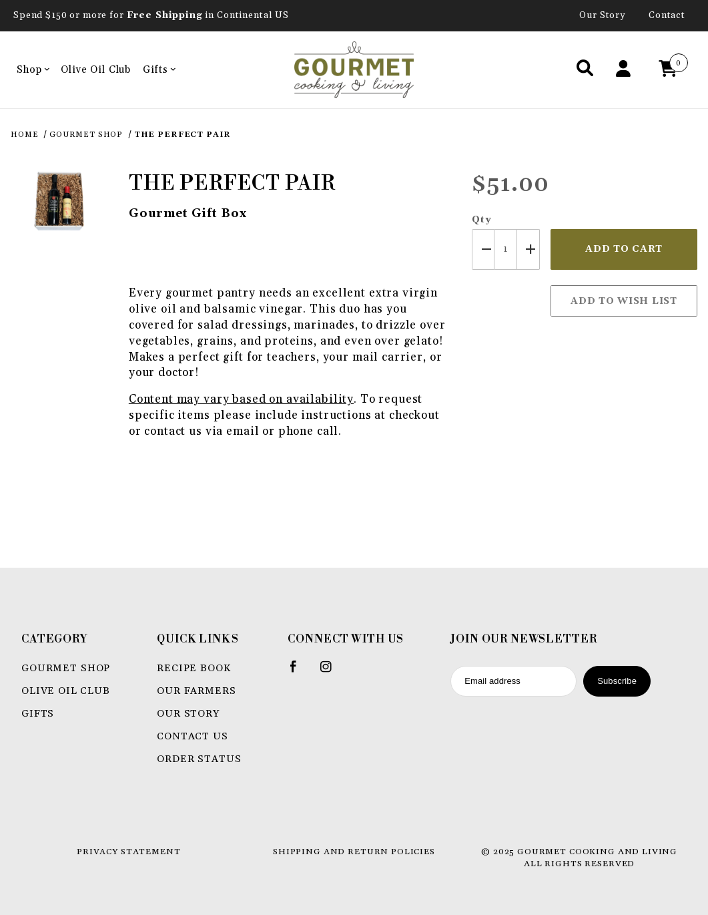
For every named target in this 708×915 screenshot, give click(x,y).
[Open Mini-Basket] (671, 69)
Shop (33, 69)
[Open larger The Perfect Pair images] (59, 200)
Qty (482, 220)
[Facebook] (299, 672)
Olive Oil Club (96, 69)
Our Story (602, 15)
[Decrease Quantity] (483, 249)
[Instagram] (332, 672)
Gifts (159, 69)
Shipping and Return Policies (354, 851)
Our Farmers (196, 691)
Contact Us (192, 736)
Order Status (199, 759)
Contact (667, 15)
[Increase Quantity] (528, 249)
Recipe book (193, 668)
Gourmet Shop (65, 668)
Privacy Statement (128, 851)
